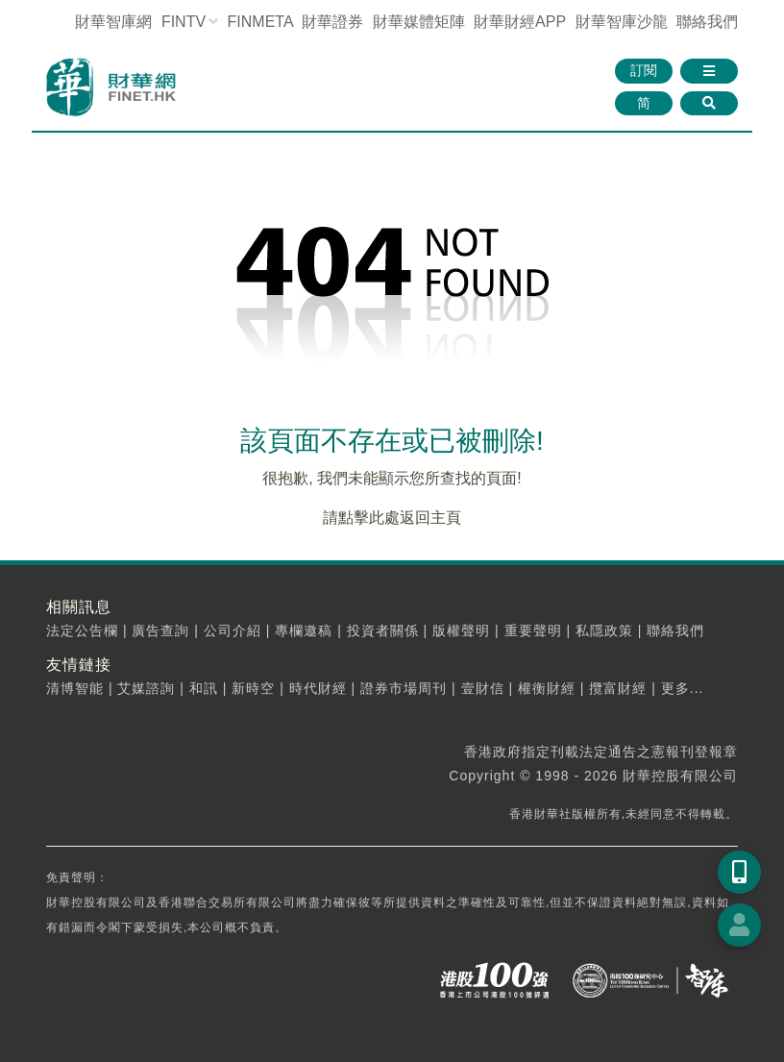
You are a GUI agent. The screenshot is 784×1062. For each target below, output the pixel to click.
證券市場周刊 (403, 688)
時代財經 (318, 688)
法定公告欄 (82, 630)
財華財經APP (520, 21)
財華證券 (332, 21)
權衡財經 (547, 688)
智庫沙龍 (622, 21)
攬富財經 (618, 688)
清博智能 (75, 688)
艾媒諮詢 (146, 688)
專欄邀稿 (303, 630)
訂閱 (643, 70)
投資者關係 (383, 630)
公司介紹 (232, 630)
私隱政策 (604, 630)
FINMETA (260, 21)
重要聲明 (533, 630)
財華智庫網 (113, 21)
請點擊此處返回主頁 (392, 517)
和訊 (203, 688)
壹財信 (482, 688)
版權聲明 (461, 630)
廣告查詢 (160, 630)
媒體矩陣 (419, 21)
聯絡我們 (707, 21)
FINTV (183, 21)
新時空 (253, 688)
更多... (682, 688)
